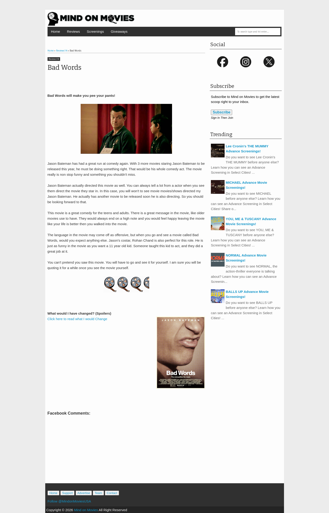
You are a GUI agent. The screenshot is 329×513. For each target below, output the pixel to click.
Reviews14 (54, 59)
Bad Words (64, 67)
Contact (112, 493)
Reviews (73, 31)
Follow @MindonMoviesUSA (69, 501)
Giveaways (119, 31)
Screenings (95, 31)
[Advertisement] (126, 463)
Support (67, 493)
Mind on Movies (86, 510)
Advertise (83, 493)
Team (98, 493)
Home (55, 31)
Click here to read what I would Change (77, 319)
